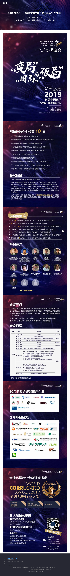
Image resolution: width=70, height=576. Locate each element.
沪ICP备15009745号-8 (35, 569)
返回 (5, 3)
